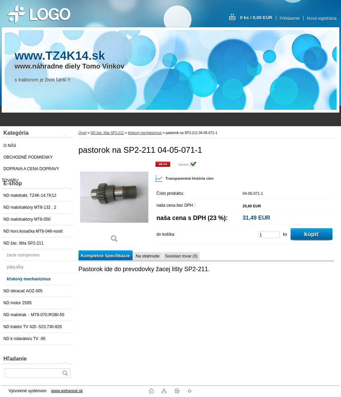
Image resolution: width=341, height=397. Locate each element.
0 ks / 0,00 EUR (256, 17)
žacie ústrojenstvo (23, 255)
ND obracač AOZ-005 (23, 291)
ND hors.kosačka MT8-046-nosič (33, 231)
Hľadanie (15, 359)
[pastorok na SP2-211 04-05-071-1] (114, 204)
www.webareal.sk (67, 390)
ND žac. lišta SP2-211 (23, 243)
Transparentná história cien (184, 178)
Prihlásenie (290, 18)
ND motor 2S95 (17, 302)
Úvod (82, 133)
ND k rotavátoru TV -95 (24, 338)
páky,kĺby (15, 267)
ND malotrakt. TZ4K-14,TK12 (29, 195)
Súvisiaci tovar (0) (181, 256)
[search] (64, 373)
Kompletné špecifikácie (105, 255)
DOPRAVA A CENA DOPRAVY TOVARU (30, 170)
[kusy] (269, 235)
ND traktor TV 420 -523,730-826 (32, 326)
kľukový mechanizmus (29, 279)
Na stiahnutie (148, 256)
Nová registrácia (322, 18)
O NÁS (9, 145)
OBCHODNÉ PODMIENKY (28, 157)
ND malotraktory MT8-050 (26, 219)
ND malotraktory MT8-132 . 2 (29, 207)
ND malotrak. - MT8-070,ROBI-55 (33, 314)
